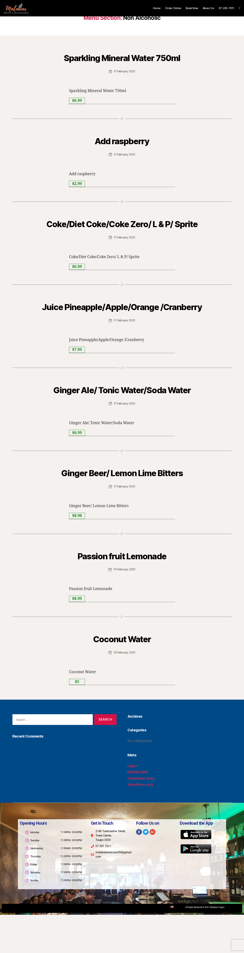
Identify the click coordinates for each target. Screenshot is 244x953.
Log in (132, 804)
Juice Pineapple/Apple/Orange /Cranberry (122, 325)
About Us (208, 8)
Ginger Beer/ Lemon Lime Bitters (122, 511)
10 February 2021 (124, 608)
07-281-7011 (226, 8)
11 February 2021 (124, 71)
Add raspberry (122, 140)
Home (157, 8)
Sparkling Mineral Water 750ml (122, 57)
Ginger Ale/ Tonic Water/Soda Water (122, 421)
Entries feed (138, 810)
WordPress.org (141, 823)
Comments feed (142, 816)
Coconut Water (122, 677)
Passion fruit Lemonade (121, 594)
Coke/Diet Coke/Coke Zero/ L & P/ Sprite (122, 229)
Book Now (192, 8)
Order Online (173, 8)
